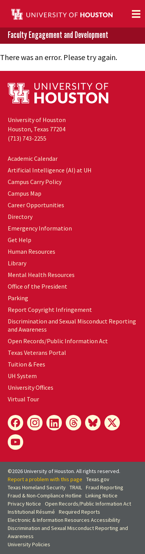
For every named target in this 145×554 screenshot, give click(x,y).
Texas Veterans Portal (37, 352)
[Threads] (73, 422)
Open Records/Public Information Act (58, 341)
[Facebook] (15, 422)
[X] (112, 422)
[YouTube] (15, 442)
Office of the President (37, 286)
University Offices (30, 387)
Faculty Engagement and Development (58, 35)
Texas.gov (97, 479)
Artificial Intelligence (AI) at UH (50, 170)
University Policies (29, 544)
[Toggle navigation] (136, 14)
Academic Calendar (33, 158)
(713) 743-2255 (27, 138)
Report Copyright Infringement (50, 309)
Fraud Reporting (104, 487)
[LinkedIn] (54, 422)
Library (17, 263)
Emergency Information (40, 228)
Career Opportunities (36, 205)
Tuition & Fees (26, 364)
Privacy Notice (24, 503)
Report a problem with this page (45, 479)
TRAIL (76, 487)
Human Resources (31, 251)
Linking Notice (101, 495)
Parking (18, 298)
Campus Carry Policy (34, 182)
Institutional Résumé (31, 511)
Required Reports (79, 511)
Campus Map (24, 193)
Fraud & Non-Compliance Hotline (45, 495)
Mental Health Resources (41, 275)
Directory (20, 216)
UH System (22, 376)
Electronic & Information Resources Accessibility (64, 519)
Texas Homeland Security (37, 487)
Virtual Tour (23, 399)
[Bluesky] (93, 422)
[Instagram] (35, 422)
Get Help (19, 240)
